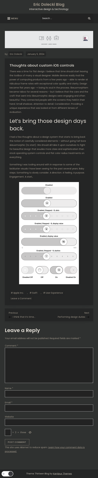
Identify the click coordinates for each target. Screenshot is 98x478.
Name (9, 388)
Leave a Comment (22, 298)
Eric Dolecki (16, 54)
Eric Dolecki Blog (48, 4)
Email (8, 402)
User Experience (54, 292)
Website (9, 416)
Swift (34, 292)
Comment (11, 345)
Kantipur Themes (62, 473)
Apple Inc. (18, 292)
